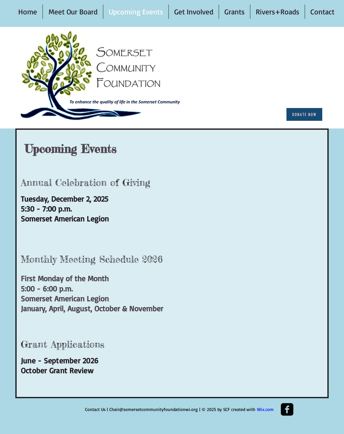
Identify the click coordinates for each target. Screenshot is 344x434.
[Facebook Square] (287, 409)
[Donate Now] (304, 114)
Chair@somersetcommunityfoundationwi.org (153, 409)
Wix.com (265, 409)
